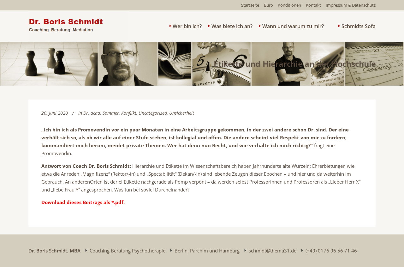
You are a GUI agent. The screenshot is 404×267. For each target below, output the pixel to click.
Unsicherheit (181, 113)
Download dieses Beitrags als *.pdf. (83, 202)
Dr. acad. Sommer (101, 113)
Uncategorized (153, 113)
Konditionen (289, 5)
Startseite (250, 5)
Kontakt (313, 5)
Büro (268, 5)
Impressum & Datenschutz (351, 5)
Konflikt (128, 113)
